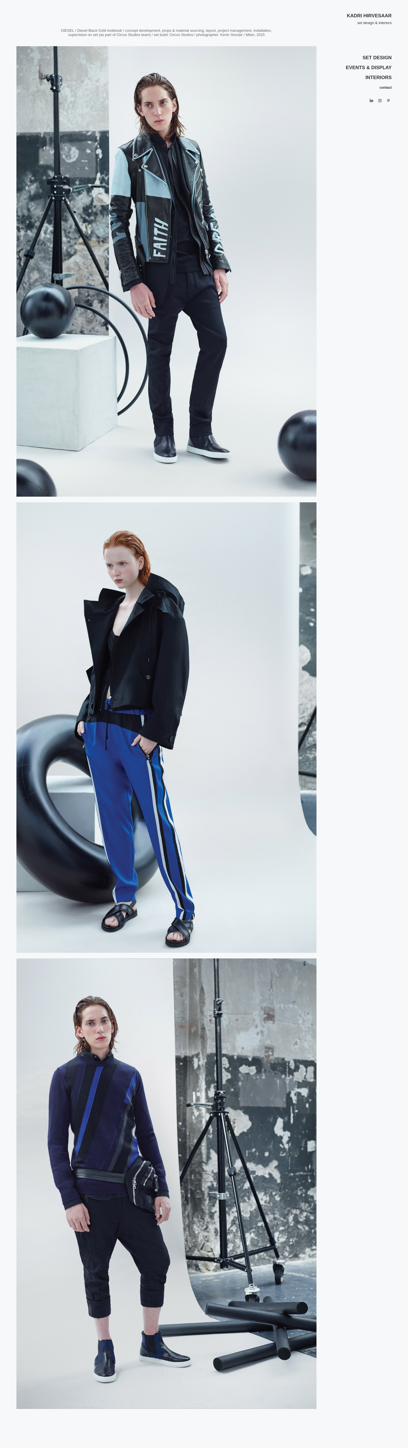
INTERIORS (379, 77)
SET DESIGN (377, 57)
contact (386, 88)
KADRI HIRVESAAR (369, 15)
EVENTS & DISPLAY (369, 67)
